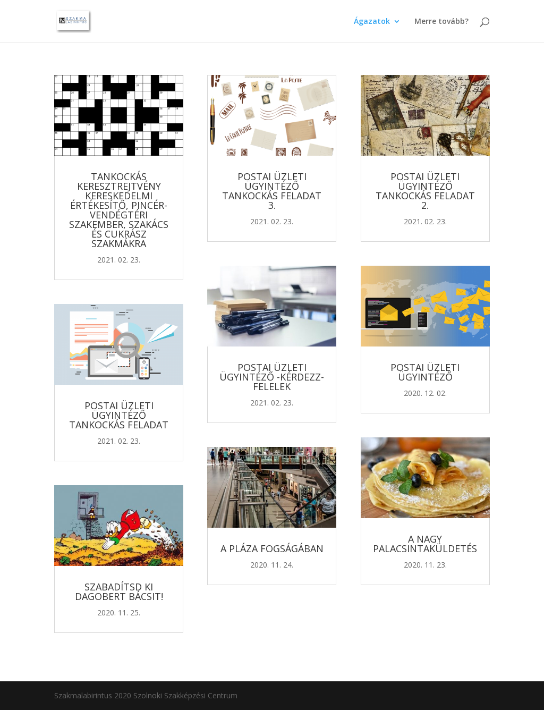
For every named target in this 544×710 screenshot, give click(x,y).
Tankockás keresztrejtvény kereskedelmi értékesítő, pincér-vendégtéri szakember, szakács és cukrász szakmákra (118, 210)
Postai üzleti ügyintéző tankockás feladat (118, 415)
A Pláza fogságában (272, 548)
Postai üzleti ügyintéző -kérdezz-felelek (271, 377)
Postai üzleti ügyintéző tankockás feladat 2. (425, 191)
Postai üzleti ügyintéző (425, 372)
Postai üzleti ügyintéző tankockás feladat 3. (271, 191)
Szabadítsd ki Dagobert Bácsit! (119, 591)
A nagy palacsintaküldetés (425, 543)
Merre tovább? (441, 22)
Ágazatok (372, 22)
